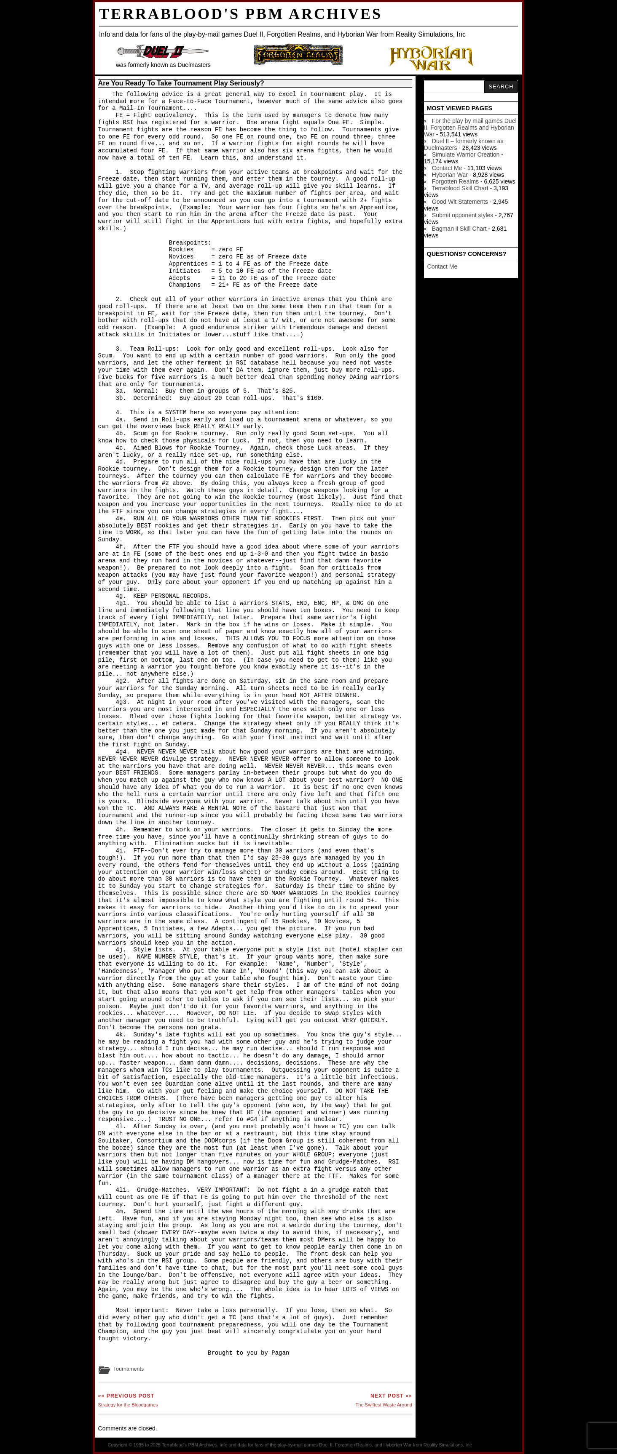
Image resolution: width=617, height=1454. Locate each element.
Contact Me (447, 168)
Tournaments (128, 1369)
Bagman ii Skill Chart (459, 228)
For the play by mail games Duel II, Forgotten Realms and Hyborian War (470, 127)
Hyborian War (450, 174)
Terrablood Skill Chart (460, 188)
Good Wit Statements (460, 201)
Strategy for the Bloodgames (128, 1400)
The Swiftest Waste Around (383, 1400)
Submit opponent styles (463, 215)
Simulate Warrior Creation (466, 154)
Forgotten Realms (455, 181)
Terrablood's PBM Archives (240, 13)
